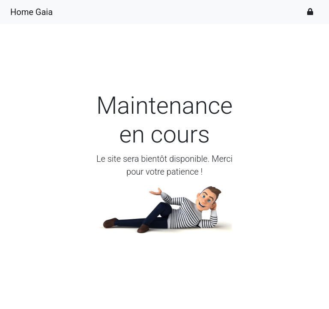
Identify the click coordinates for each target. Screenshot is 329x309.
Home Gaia (31, 12)
